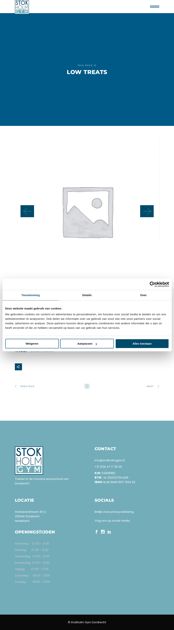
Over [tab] (143, 295)
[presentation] (27, 211)
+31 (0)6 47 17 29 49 (108, 467)
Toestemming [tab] (30, 295)
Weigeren (32, 343)
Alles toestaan (142, 343)
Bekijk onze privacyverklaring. (114, 512)
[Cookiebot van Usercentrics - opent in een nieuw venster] (152, 284)
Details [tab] (87, 295)
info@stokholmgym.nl (110, 460)
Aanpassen (87, 343)
